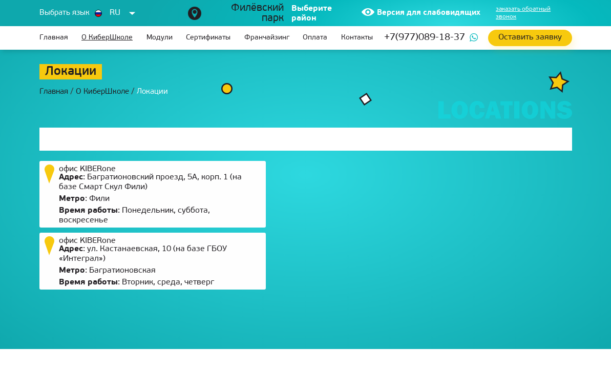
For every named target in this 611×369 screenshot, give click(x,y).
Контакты (357, 38)
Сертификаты (208, 38)
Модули (159, 38)
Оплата (315, 38)
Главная (53, 38)
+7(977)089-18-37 (424, 38)
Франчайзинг (266, 38)
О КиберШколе (107, 38)
